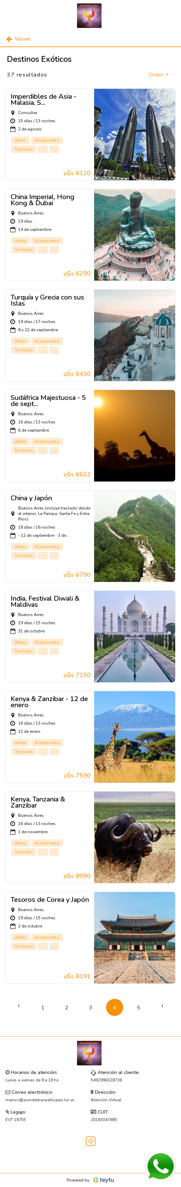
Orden (156, 75)
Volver (18, 39)
